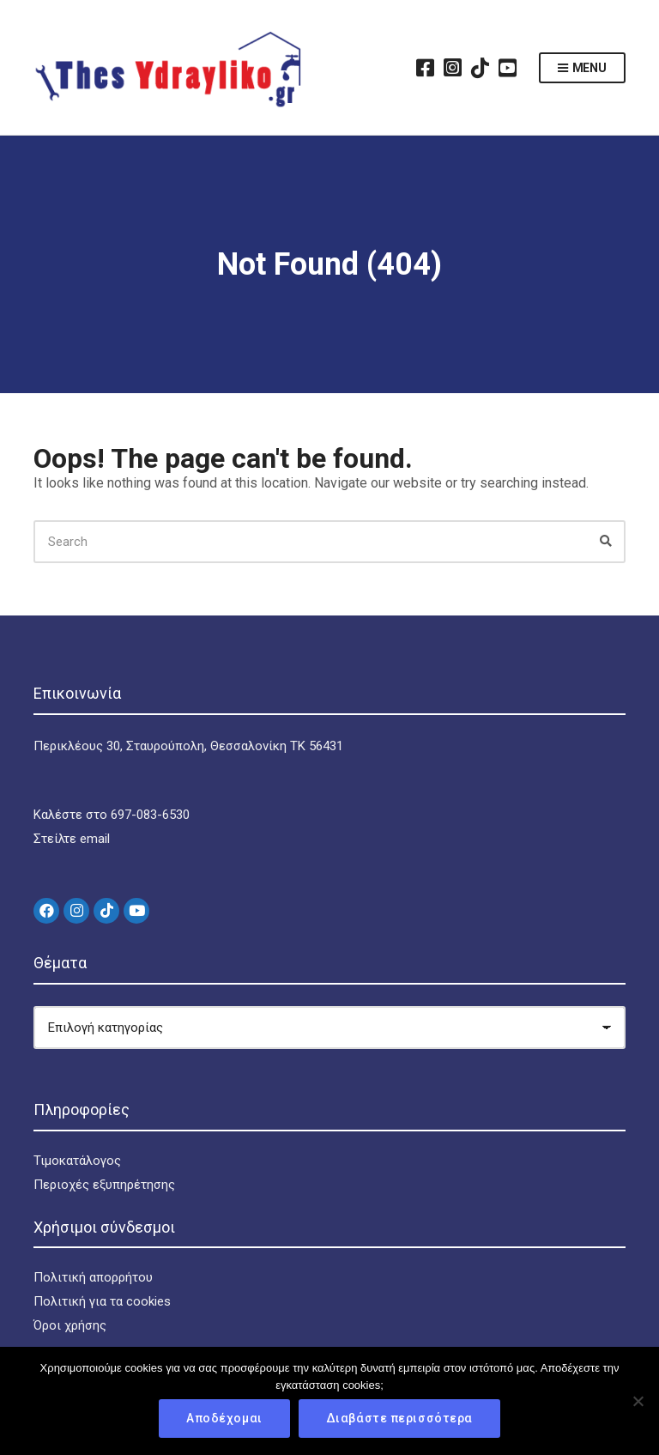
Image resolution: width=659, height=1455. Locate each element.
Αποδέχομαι (224, 1418)
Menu (582, 68)
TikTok (480, 68)
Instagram (453, 68)
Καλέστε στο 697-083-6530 (111, 814)
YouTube (508, 68)
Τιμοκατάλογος (77, 1160)
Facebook (425, 68)
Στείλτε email (71, 838)
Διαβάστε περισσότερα (399, 1418)
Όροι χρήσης (69, 1325)
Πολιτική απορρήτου (93, 1277)
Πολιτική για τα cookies (102, 1301)
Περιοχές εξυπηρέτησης (104, 1184)
